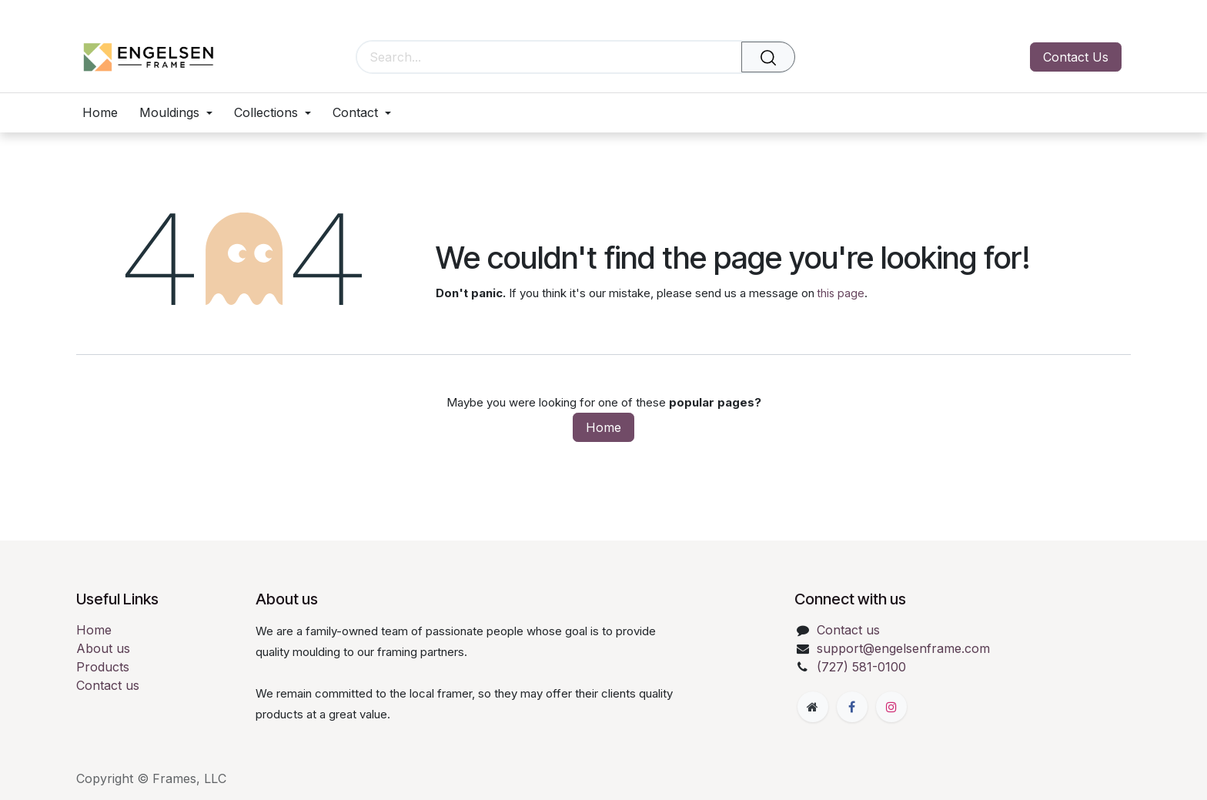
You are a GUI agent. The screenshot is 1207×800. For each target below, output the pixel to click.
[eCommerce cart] (901, 57)
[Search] (768, 57)
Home (603, 427)
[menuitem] (105, 112)
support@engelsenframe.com (903, 648)
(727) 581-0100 (861, 666)
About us (103, 648)
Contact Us (1075, 57)
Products (102, 666)
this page (840, 293)
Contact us (107, 685)
